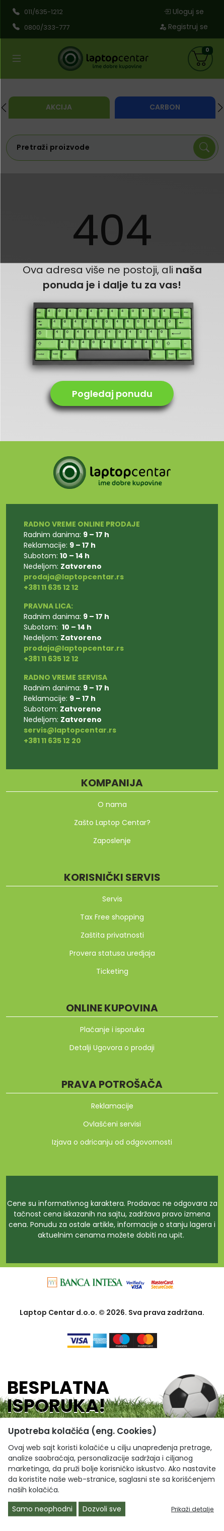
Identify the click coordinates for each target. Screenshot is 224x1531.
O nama (112, 804)
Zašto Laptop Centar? (112, 823)
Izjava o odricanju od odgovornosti (112, 1142)
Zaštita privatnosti (112, 935)
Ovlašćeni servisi (112, 1124)
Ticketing (112, 971)
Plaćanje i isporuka (112, 1030)
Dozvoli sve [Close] (102, 1509)
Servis (112, 899)
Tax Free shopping (112, 917)
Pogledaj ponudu (112, 393)
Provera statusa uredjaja (112, 953)
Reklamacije (112, 1106)
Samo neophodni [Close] (42, 1509)
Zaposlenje (112, 841)
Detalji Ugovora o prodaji (112, 1048)
